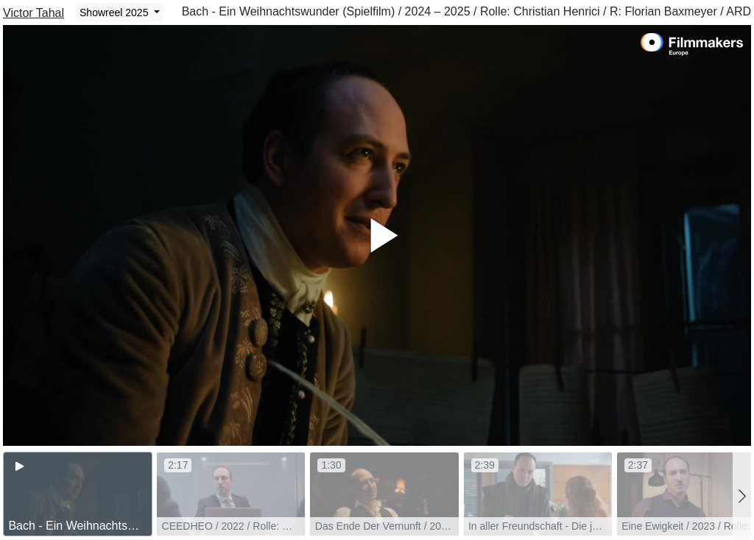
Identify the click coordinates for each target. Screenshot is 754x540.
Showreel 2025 (115, 12)
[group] (77, 494)
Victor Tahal (33, 13)
